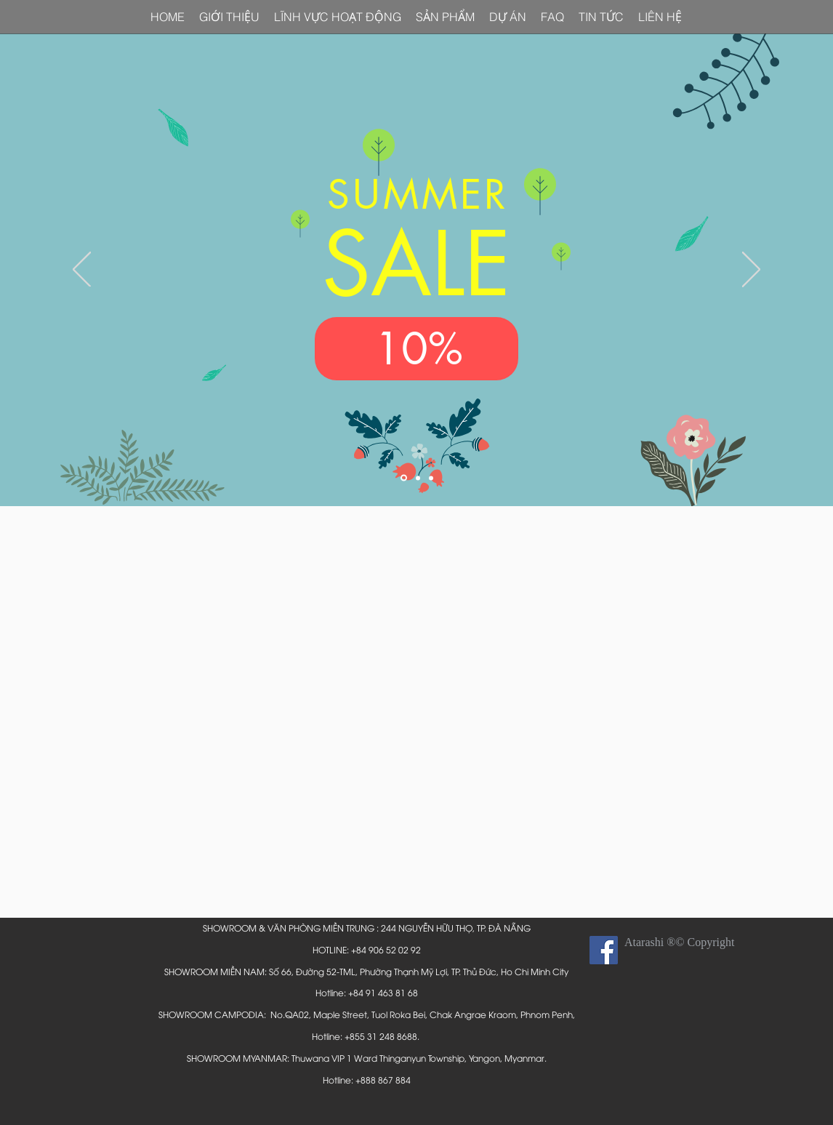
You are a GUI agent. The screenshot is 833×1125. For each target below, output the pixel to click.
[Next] (751, 270)
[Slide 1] (404, 478)
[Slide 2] (418, 478)
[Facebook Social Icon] (603, 950)
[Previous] (82, 270)
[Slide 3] (431, 478)
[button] (660, 17)
